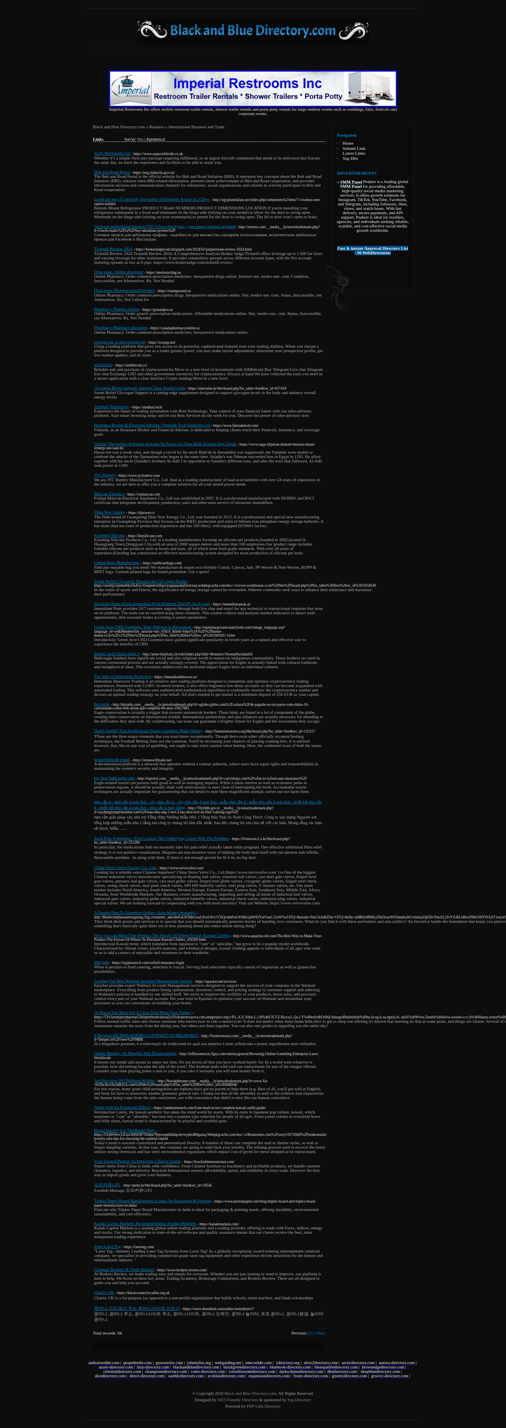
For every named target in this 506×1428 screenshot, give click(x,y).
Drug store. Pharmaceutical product (124, 290)
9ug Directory (299, 1400)
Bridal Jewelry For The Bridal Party (124, 1130)
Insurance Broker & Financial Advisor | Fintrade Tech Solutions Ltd (152, 425)
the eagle (101, 704)
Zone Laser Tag (107, 1246)
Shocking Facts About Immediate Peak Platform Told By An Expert (152, 603)
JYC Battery (104, 475)
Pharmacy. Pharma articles (116, 309)
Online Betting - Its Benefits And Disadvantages (135, 1053)
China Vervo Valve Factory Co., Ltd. (125, 867)
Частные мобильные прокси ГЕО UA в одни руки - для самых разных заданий (164, 226)
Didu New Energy (109, 512)
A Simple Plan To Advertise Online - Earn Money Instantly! (145, 912)
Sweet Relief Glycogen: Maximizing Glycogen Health (140, 581)
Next (321, 1333)
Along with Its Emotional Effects (122, 1107)
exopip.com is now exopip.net (119, 342)
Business (156, 127)
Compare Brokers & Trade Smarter (124, 1269)
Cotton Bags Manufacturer (117, 562)
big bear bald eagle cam (114, 778)
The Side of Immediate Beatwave (122, 676)
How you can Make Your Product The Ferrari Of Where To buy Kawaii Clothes (162, 935)
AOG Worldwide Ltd (112, 153)
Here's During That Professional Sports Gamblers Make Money (148, 731)
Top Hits (350, 158)
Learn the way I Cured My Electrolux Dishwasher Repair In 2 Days (152, 199)
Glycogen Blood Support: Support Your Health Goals (139, 388)
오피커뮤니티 (107, 1185)
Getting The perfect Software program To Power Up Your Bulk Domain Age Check (165, 444)
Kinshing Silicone (109, 535)
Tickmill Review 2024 (113, 249)
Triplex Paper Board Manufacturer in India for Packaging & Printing (152, 1201)
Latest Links (354, 153)
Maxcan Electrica (109, 494)
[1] (309, 1333)
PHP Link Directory (264, 1406)
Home (348, 143)
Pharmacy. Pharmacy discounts (120, 327)
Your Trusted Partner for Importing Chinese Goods (137, 1161)
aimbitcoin (103, 364)
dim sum (101, 962)
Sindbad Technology (111, 406)
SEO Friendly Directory (237, 1400)
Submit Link (354, 148)
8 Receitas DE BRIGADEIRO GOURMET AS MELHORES (146, 1035)
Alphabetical (155, 139)
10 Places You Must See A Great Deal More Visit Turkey (142, 1012)
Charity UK (104, 1292)
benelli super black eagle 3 (117, 653)
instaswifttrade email (112, 759)
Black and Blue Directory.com (119, 127)
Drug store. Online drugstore (118, 272)
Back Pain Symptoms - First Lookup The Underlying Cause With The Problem (161, 838)
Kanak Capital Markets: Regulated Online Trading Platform (145, 1223)
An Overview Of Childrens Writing (124, 1080)
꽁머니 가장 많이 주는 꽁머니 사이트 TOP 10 (137, 1308)
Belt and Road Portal (112, 172)
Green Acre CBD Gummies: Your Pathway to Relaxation (142, 627)
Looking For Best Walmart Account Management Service (143, 981)
